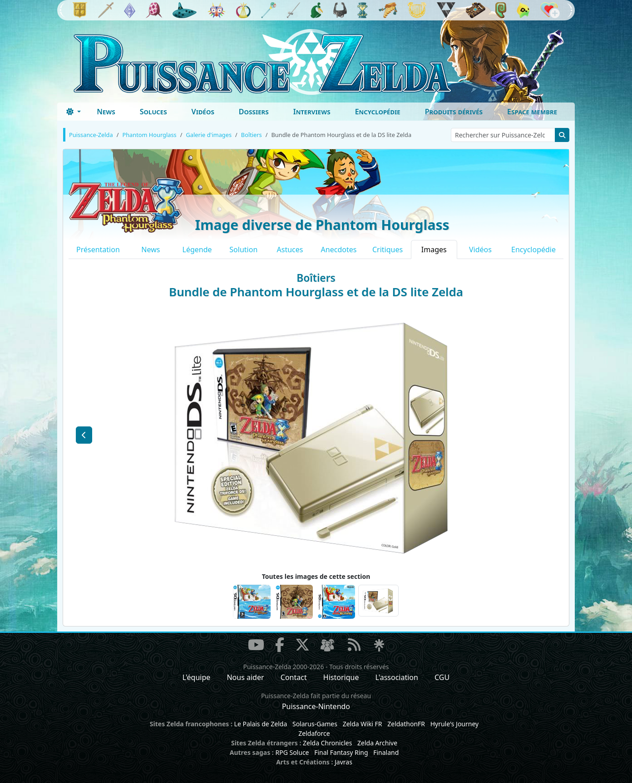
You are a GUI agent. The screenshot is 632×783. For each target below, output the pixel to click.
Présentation (98, 249)
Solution (243, 249)
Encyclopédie (377, 112)
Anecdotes (339, 249)
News (106, 112)
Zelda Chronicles (327, 743)
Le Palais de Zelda (260, 723)
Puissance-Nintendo (316, 706)
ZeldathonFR (406, 723)
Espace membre (532, 112)
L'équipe (197, 677)
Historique (341, 677)
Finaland (386, 752)
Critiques (387, 249)
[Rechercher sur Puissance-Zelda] (503, 135)
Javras (343, 762)
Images (434, 249)
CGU (441, 677)
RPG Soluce (292, 752)
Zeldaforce (314, 733)
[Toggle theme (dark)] (73, 112)
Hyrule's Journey (454, 723)
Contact (294, 677)
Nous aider (245, 677)
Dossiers (254, 112)
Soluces (153, 112)
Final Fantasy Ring (341, 752)
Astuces (290, 249)
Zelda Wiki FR (362, 723)
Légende (197, 249)
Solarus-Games (314, 723)
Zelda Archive (377, 743)
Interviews (312, 112)
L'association (396, 677)
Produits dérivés (454, 112)
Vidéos (203, 112)
